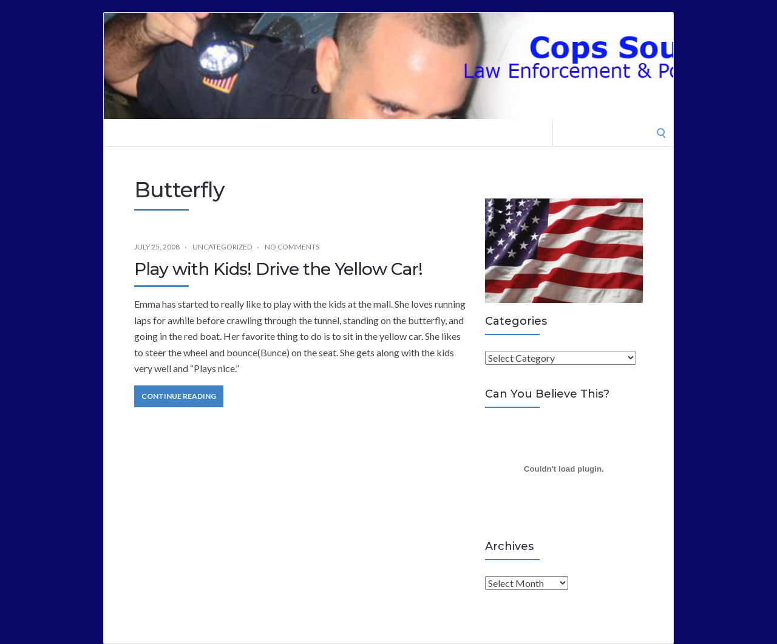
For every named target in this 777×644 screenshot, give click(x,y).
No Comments (292, 246)
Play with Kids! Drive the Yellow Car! (278, 269)
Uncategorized (222, 246)
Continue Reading (178, 396)
